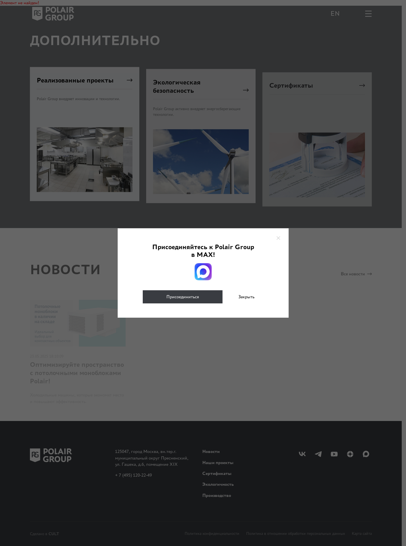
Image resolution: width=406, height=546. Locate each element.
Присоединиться (182, 296)
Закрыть (246, 296)
